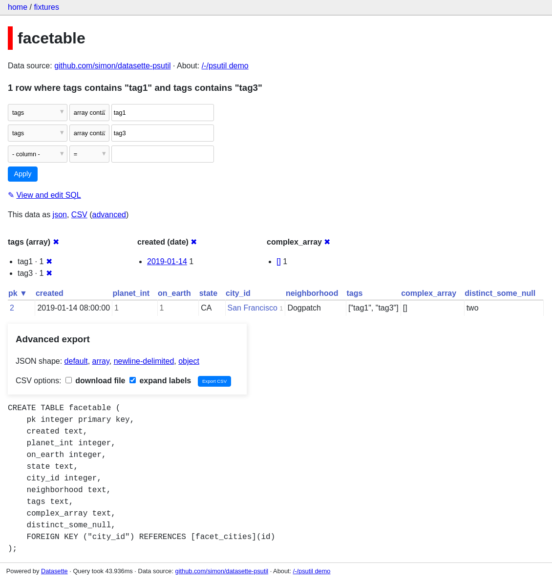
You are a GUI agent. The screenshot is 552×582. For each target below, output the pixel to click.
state (208, 293)
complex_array (428, 293)
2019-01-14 (167, 261)
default (76, 361)
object (188, 361)
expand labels (160, 380)
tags (354, 293)
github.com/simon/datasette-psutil (112, 66)
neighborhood (312, 293)
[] (278, 261)
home (17, 7)
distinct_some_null (500, 293)
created (50, 293)
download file (95, 380)
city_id (238, 293)
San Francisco (252, 308)
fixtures (46, 7)
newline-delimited (144, 361)
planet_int (131, 293)
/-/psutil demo (225, 66)
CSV (79, 214)
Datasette (54, 571)
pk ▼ (17, 293)
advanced (109, 214)
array (100, 361)
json (60, 214)
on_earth (174, 293)
